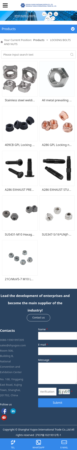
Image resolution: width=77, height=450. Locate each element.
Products (38, 40)
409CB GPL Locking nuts (21, 145)
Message (45, 360)
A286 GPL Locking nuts (58, 145)
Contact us (38, 317)
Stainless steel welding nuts (24, 100)
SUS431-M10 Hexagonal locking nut (29, 234)
